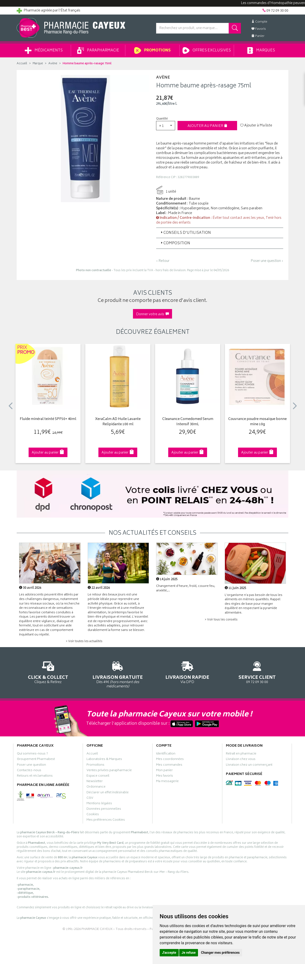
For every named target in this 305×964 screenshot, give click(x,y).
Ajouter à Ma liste (256, 125)
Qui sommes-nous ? (32, 754)
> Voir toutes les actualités (84, 641)
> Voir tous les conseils (221, 619)
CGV (89, 798)
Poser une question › (267, 261)
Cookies (92, 815)
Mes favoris (164, 776)
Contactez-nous (29, 771)
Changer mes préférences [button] (220, 952)
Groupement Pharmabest (36, 759)
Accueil (22, 63)
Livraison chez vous (240, 759)
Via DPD (187, 671)
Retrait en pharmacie (241, 754)
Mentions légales (99, 804)
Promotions (152, 50)
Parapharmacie (98, 50)
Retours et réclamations (35, 776)
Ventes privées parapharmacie (109, 771)
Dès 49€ (117, 674)
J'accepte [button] (169, 952)
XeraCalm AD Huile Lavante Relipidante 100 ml (118, 422)
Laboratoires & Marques (104, 759)
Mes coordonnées (170, 759)
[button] (165, 125)
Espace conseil (97, 776)
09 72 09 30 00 (257, 671)
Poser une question (31, 765)
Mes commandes (169, 765)
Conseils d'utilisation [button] (185, 233)
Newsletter (94, 781)
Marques (261, 50)
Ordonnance (96, 787)
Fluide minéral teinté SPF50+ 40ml (48, 419)
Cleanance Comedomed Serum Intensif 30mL (187, 422)
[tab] (219, 233)
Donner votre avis (152, 314)
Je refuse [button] (189, 952)
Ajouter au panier (207, 126)
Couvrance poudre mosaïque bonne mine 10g (257, 422)
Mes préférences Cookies (105, 820)
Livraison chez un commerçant (249, 765)
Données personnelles (103, 809)
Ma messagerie (167, 781)
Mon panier (164, 771)
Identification (165, 754)
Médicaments (44, 50)
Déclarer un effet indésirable (107, 793)
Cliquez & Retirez (48, 671)
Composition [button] (175, 243)
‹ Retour (162, 261)
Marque (38, 63)
